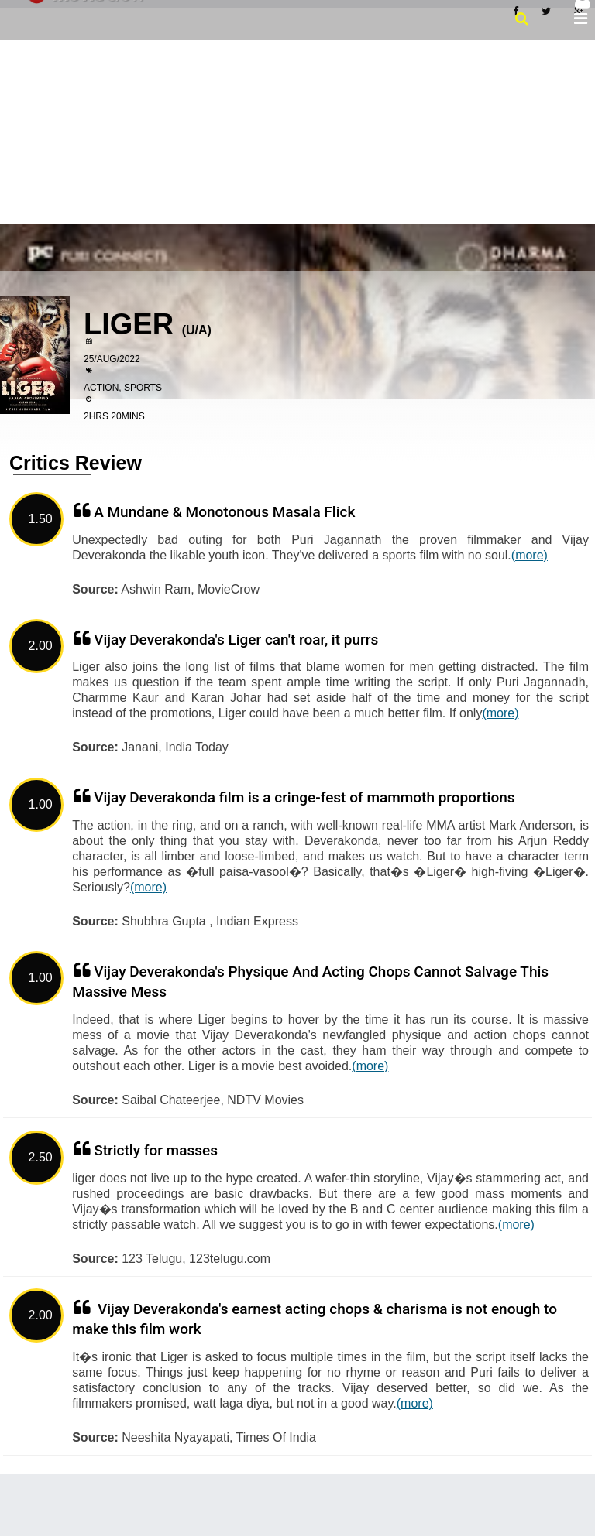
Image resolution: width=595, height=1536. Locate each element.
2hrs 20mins (114, 416)
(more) (529, 555)
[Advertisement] (297, 130)
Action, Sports (123, 387)
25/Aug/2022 (112, 359)
